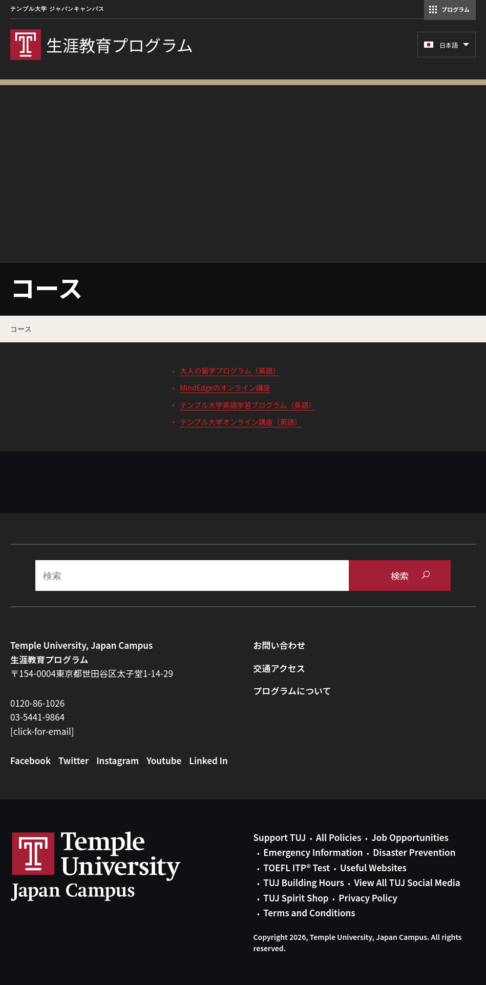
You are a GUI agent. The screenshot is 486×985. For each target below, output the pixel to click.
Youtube (163, 760)
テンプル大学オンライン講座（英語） (241, 422)
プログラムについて (292, 690)
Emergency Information (313, 852)
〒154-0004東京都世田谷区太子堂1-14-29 (91, 673)
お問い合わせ (279, 645)
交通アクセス (279, 668)
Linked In (208, 760)
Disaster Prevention (414, 852)
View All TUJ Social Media (407, 882)
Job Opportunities (409, 837)
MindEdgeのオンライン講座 (225, 387)
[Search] (192, 575)
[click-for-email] (42, 731)
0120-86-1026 (37, 702)
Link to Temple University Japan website (112, 866)
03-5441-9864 (37, 716)
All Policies (338, 837)
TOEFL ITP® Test (296, 867)
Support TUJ (279, 837)
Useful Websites (373, 867)
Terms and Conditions (309, 912)
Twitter (73, 760)
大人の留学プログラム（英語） (230, 370)
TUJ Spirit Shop (295, 897)
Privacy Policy (368, 897)
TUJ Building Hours (303, 882)
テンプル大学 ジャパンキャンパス (57, 9)
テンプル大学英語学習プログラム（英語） (247, 405)
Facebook (30, 760)
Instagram (117, 760)
